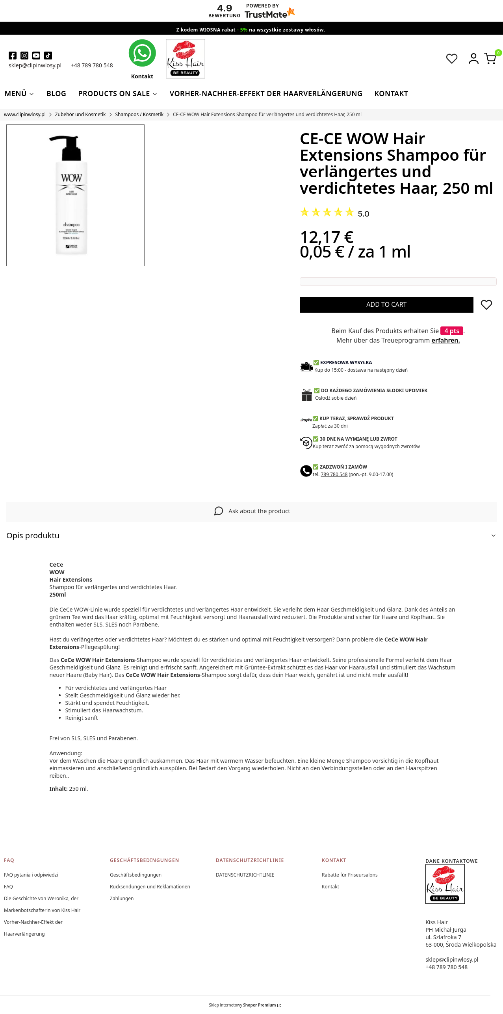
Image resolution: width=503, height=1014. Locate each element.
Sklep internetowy (242, 1005)
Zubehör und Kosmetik (80, 114)
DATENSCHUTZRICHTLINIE (245, 874)
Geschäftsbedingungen (135, 874)
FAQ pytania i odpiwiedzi (31, 874)
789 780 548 (334, 474)
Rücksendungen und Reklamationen (150, 886)
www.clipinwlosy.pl (25, 114)
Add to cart (386, 304)
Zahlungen (122, 898)
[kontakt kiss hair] (142, 59)
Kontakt (330, 886)
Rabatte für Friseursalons (350, 874)
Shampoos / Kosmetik (139, 114)
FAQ (8, 886)
